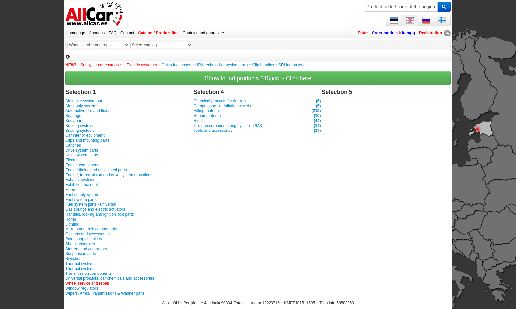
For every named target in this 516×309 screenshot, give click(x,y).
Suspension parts (80, 253)
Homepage (75, 33)
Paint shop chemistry (83, 239)
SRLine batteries (293, 65)
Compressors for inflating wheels (257, 106)
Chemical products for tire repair (257, 101)
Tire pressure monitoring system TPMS (257, 125)
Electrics (72, 160)
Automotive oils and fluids (87, 110)
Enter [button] (363, 33)
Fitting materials (257, 110)
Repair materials (257, 115)
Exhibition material (81, 184)
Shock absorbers (80, 244)
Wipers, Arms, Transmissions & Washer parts (104, 293)
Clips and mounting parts (87, 140)
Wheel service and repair (87, 283)
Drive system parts (81, 150)
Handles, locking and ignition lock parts (99, 214)
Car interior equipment (85, 135)
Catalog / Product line (158, 33)
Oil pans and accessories (87, 234)
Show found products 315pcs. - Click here (258, 78)
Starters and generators (86, 249)
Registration (430, 33)
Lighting (72, 224)
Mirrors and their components (91, 229)
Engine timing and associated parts (96, 170)
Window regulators (81, 288)
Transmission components (88, 273)
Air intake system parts (85, 101)
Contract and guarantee (203, 33)
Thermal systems (80, 263)
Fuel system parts (81, 199)
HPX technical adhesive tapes (221, 65)
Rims (257, 120)
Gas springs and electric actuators (95, 209)
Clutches (73, 145)
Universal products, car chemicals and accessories (109, 278)
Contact (127, 33)
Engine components (82, 165)
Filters (70, 189)
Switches (73, 258)
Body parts (74, 120)
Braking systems (79, 125)
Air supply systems (81, 106)
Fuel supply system (82, 194)
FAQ (112, 33)
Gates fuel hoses (176, 65)
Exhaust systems (80, 180)
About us (97, 33)
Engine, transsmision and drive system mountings (108, 175)
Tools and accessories (257, 130)
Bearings (73, 115)
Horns (70, 219)
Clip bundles (263, 65)
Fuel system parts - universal (90, 204)
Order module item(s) (393, 33)
